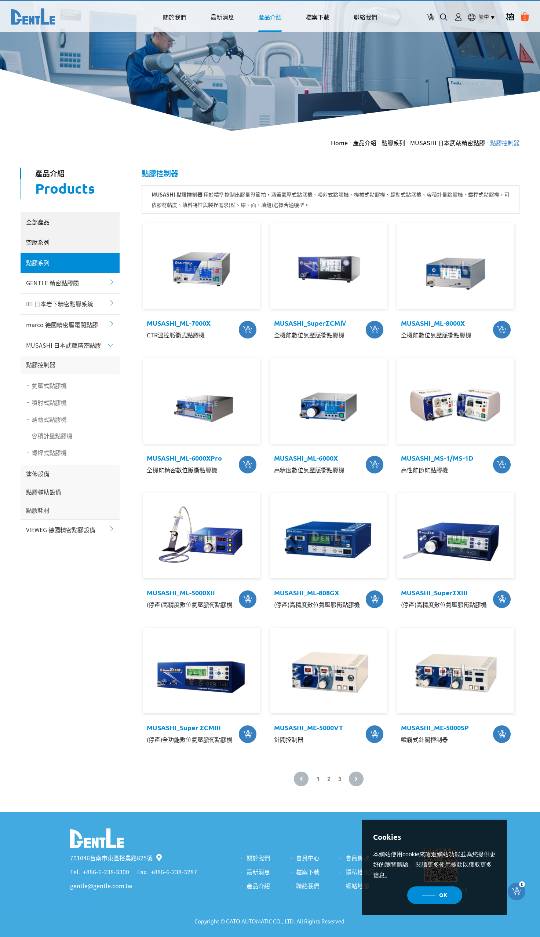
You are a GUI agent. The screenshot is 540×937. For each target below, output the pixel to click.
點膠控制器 (504, 142)
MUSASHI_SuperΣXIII (434, 592)
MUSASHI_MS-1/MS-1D (437, 458)
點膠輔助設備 (43, 491)
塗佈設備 (38, 473)
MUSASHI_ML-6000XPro (184, 458)
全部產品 (38, 221)
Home (339, 142)
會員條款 (357, 857)
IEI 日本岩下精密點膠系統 (59, 303)
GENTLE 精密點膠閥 (52, 282)
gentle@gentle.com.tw (101, 885)
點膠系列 (393, 142)
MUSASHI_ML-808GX (306, 592)
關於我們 (174, 16)
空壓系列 (38, 242)
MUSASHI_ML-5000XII (181, 592)
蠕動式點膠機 (49, 419)
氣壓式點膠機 (49, 385)
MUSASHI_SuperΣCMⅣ (310, 323)
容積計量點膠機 (52, 435)
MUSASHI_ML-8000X (433, 323)
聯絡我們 (365, 16)
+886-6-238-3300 (106, 871)
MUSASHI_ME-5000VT (308, 727)
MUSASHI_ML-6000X (306, 458)
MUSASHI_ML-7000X (179, 323)
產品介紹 (270, 16)
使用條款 (451, 864)
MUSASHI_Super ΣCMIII (184, 727)
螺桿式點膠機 (49, 452)
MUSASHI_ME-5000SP (435, 727)
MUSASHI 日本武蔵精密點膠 (447, 142)
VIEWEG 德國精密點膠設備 (60, 529)
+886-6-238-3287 (174, 871)
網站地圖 (357, 885)
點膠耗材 (38, 510)
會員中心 (308, 857)
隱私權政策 (360, 871)
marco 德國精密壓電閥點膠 (62, 324)
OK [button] (443, 895)
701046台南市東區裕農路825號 (116, 857)
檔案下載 (317, 16)
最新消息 (222, 16)
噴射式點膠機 (49, 402)
